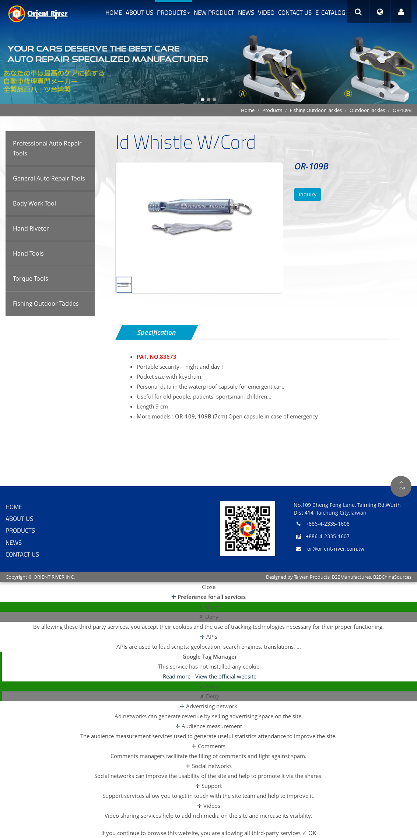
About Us (139, 12)
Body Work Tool (34, 203)
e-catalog (330, 12)
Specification (156, 332)
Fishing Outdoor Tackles (316, 110)
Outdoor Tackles (367, 110)
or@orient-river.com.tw (335, 548)
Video (266, 12)
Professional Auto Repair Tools (47, 148)
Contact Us (295, 12)
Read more (177, 676)
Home (113, 12)
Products (173, 12)
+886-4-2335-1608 (328, 523)
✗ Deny (208, 616)
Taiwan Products (312, 577)
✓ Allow (208, 606)
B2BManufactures (351, 577)
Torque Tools (30, 278)
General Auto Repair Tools (49, 178)
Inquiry (307, 194)
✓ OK (309, 833)
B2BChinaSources (392, 577)
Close (208, 586)
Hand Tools (28, 253)
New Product (214, 12)
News (246, 12)
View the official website (225, 676)
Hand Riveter (31, 228)
